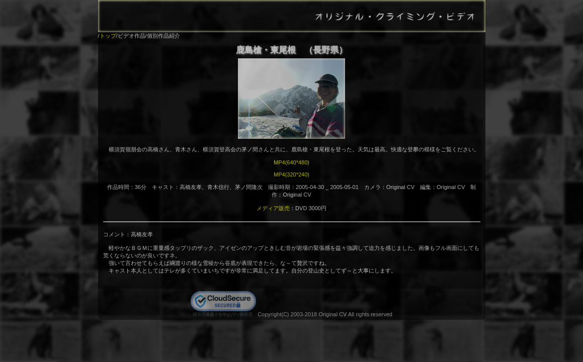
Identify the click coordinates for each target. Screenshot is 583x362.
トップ (108, 36)
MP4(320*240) (291, 174)
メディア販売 (273, 208)
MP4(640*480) (291, 162)
